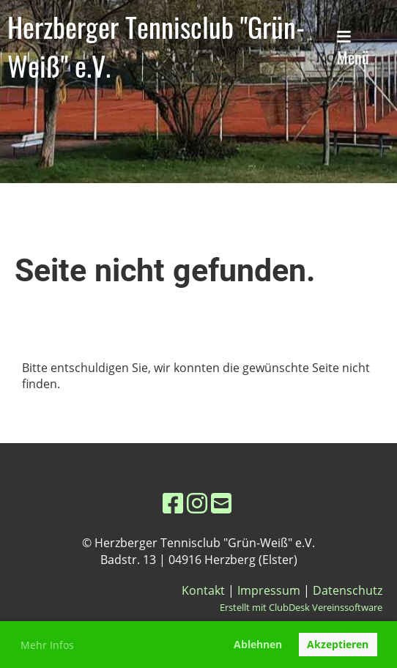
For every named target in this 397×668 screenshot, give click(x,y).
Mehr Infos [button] (47, 645)
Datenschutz (347, 590)
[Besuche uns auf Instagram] (197, 503)
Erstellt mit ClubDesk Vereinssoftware (301, 607)
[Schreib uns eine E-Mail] (221, 503)
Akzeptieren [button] (337, 644)
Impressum (268, 590)
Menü (353, 49)
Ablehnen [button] (258, 644)
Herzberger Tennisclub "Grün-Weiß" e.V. (156, 46)
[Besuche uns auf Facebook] (173, 503)
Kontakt (203, 590)
